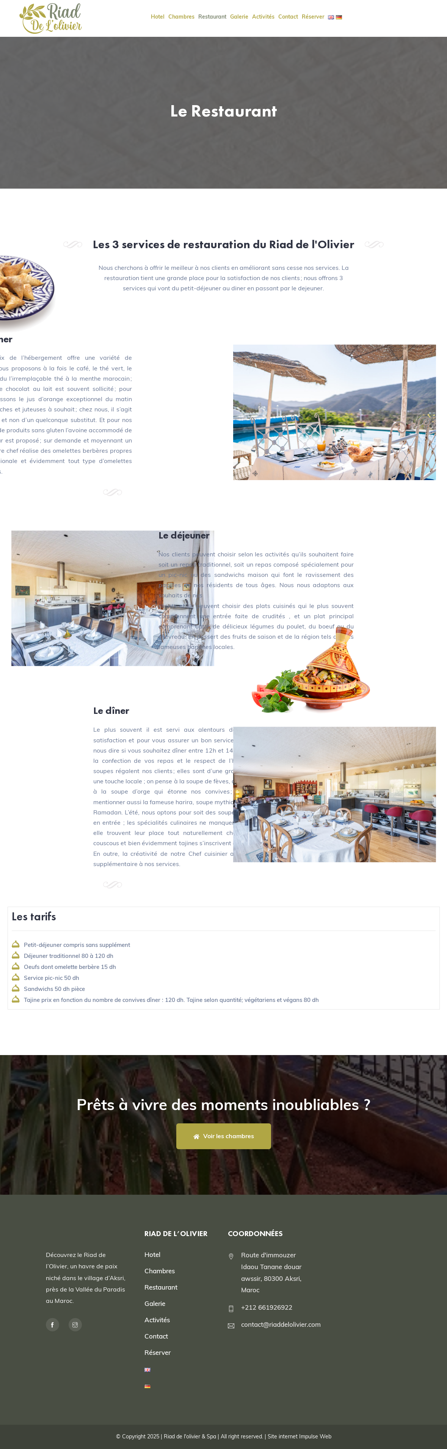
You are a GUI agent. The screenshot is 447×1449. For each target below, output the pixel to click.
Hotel (152, 1254)
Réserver (157, 1352)
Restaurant (160, 1287)
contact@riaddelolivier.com (281, 1324)
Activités (157, 1320)
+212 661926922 (266, 1307)
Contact (156, 1336)
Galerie (154, 1303)
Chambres (159, 1271)
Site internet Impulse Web (299, 1436)
